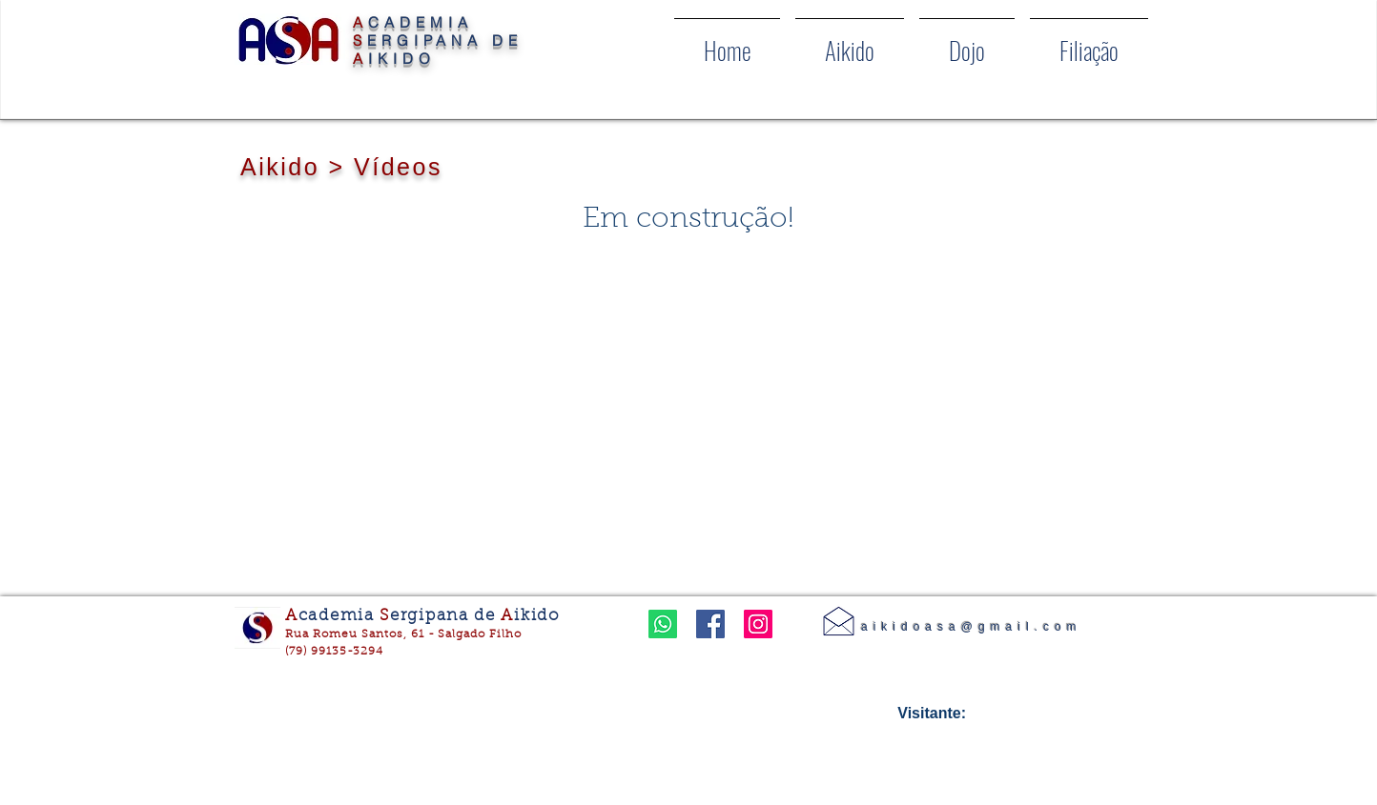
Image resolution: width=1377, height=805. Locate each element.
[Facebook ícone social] (710, 624)
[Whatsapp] (662, 624)
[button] (850, 41)
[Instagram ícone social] (758, 624)
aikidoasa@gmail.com (971, 627)
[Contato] (838, 620)
